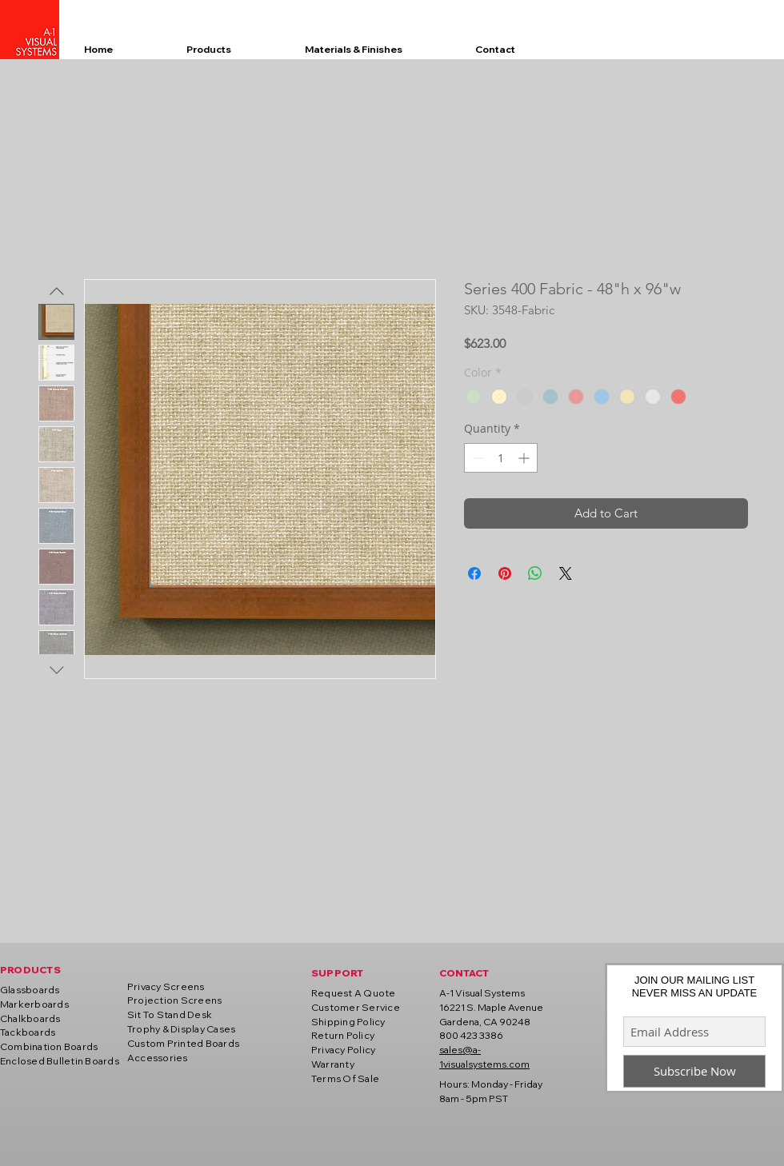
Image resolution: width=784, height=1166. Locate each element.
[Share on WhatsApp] (535, 573)
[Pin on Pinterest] (504, 573)
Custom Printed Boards (183, 1043)
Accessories (157, 1058)
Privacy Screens (166, 986)
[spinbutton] (500, 458)
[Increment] (525, 458)
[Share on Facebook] (474, 573)
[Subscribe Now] (694, 1071)
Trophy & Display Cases (181, 1029)
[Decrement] (476, 458)
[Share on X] (565, 573)
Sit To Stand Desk (169, 1014)
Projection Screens (174, 1000)
